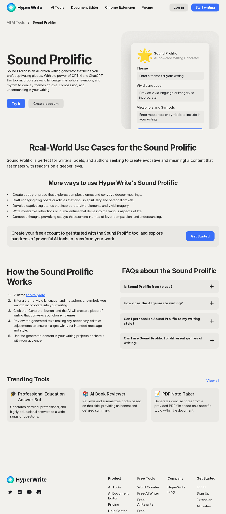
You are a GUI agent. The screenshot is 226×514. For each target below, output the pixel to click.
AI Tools (57, 7)
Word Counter (148, 487)
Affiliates (204, 506)
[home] (24, 7)
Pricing (147, 7)
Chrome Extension (120, 7)
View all (212, 380)
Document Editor (84, 7)
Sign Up (203, 493)
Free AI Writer (148, 493)
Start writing (205, 7)
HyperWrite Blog (176, 489)
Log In (201, 487)
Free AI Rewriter (146, 502)
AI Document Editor (118, 495)
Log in (179, 7)
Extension (204, 500)
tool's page (35, 295)
